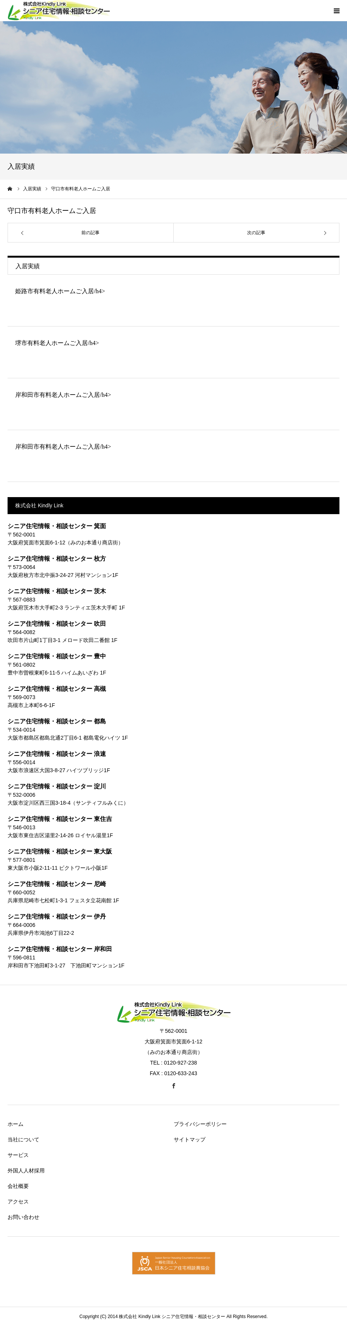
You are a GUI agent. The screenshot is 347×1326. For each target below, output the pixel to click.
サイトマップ (189, 1139)
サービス (18, 1155)
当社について (23, 1139)
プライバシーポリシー (200, 1124)
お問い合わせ (23, 1217)
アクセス (18, 1202)
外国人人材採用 (26, 1170)
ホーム (15, 1124)
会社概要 (18, 1186)
